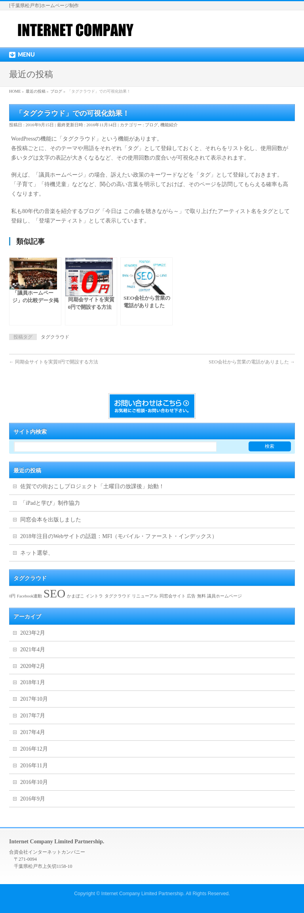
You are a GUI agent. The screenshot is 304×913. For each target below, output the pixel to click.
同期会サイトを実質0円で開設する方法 (53, 362)
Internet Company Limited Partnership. (143, 893)
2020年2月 (32, 666)
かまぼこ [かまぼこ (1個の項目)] (75, 596)
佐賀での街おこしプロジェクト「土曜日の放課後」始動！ (92, 486)
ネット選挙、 (36, 553)
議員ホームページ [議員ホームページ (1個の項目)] (224, 596)
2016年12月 (34, 749)
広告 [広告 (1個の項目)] (191, 596)
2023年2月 (32, 633)
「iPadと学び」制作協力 (50, 503)
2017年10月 (34, 699)
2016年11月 (34, 765)
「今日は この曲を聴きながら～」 (142, 211)
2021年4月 (32, 649)
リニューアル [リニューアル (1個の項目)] (145, 596)
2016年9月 (32, 799)
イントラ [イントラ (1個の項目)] (94, 596)
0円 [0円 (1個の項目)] (12, 596)
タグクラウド (55, 337)
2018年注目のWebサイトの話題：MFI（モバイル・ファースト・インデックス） (118, 536)
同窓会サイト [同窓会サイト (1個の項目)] (173, 596)
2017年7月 (32, 716)
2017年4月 (32, 732)
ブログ (151, 124)
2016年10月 (34, 782)
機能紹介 (169, 124)
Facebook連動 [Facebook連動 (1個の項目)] (29, 596)
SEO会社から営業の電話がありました (252, 362)
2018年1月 (32, 682)
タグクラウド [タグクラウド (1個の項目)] (117, 596)
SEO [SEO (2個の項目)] (54, 593)
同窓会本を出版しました (50, 520)
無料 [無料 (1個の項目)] (201, 596)
